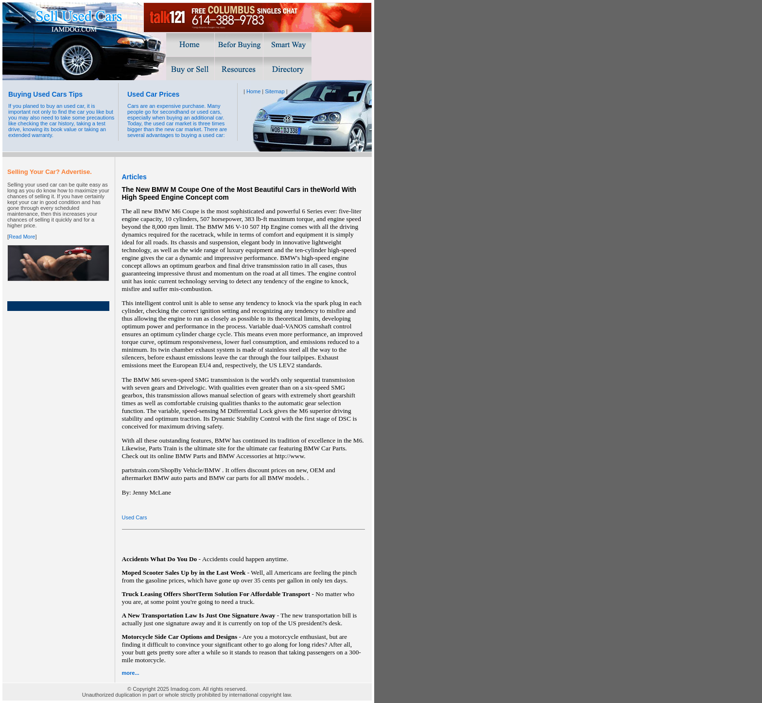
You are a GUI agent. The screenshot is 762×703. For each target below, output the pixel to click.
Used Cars (134, 517)
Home (253, 91)
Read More (22, 237)
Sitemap (274, 91)
